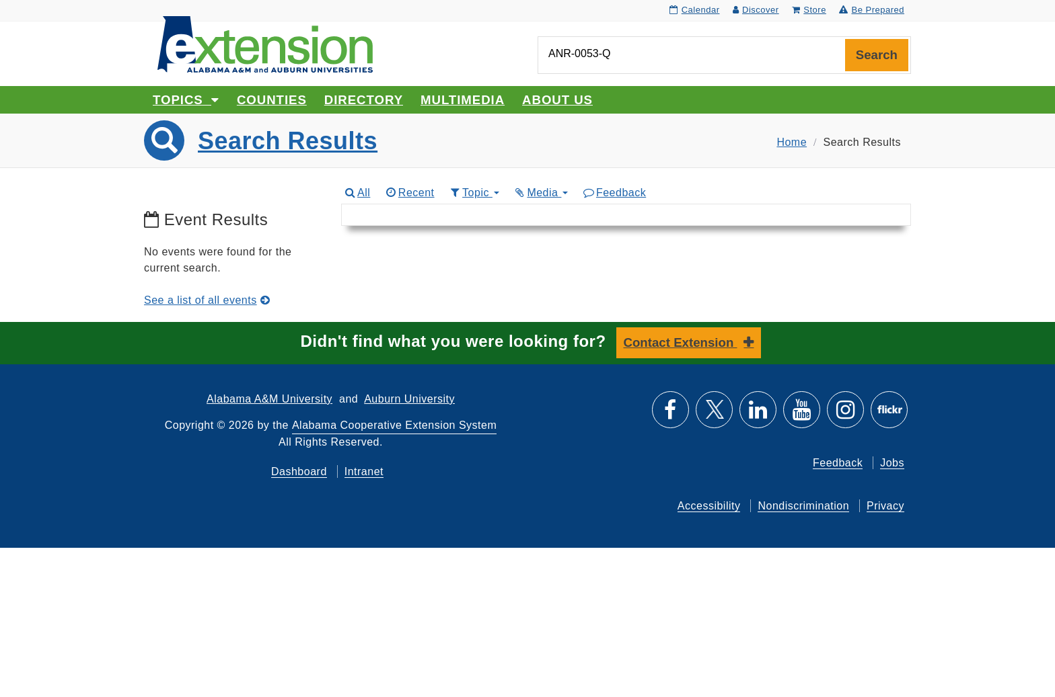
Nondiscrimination (803, 505)
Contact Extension (680, 342)
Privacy (885, 505)
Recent (409, 192)
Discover (756, 10)
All (357, 192)
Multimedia (463, 100)
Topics (186, 100)
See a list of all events (207, 300)
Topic (474, 192)
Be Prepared (871, 10)
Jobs (892, 462)
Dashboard (299, 471)
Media (541, 192)
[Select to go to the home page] (265, 43)
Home (791, 142)
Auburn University (409, 399)
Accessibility (709, 505)
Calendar (694, 10)
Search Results (287, 141)
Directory (363, 100)
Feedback (614, 192)
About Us (557, 100)
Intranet (364, 471)
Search (877, 55)
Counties (272, 100)
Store (809, 10)
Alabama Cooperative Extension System (394, 425)
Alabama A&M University (269, 399)
